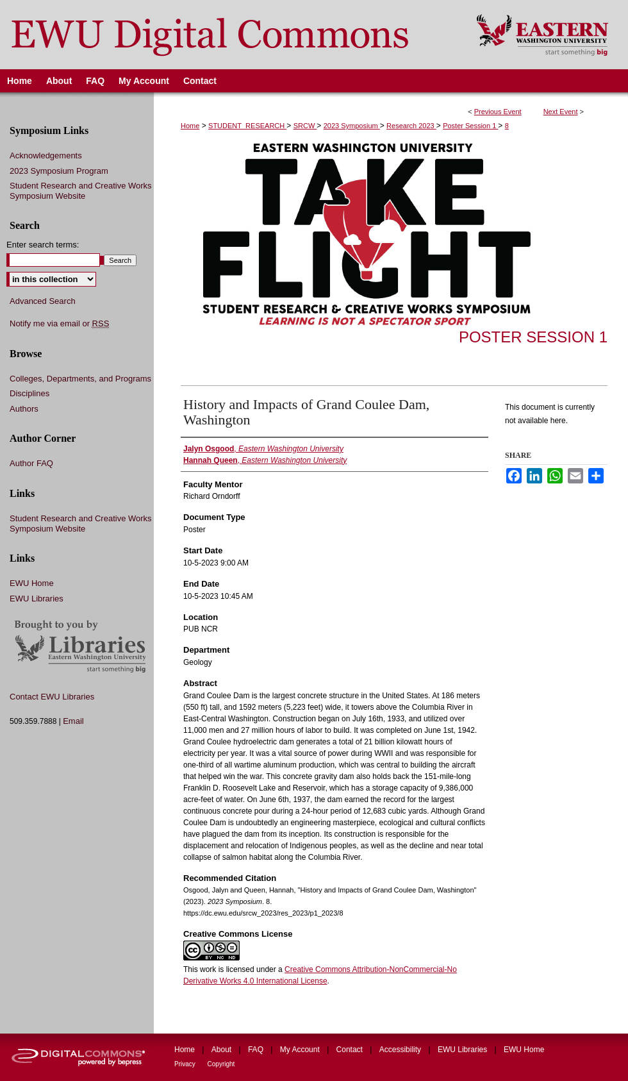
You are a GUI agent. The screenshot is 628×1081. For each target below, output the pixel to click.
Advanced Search (43, 301)
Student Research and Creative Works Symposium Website (81, 191)
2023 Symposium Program (59, 171)
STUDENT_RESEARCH (247, 126)
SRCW (305, 126)
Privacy (185, 1064)
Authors (24, 409)
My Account (301, 1049)
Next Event (560, 111)
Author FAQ (31, 463)
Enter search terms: (42, 244)
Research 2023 (411, 126)
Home (190, 126)
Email (73, 721)
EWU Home (32, 583)
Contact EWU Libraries (52, 696)
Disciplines (29, 393)
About (222, 1049)
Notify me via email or (59, 324)
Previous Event (498, 111)
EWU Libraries (36, 598)
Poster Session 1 (470, 126)
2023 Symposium (352, 126)
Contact (350, 1049)
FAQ (256, 1049)
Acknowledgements (46, 155)
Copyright (221, 1064)
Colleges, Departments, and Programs (80, 378)
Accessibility (401, 1049)
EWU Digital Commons (229, 34)
